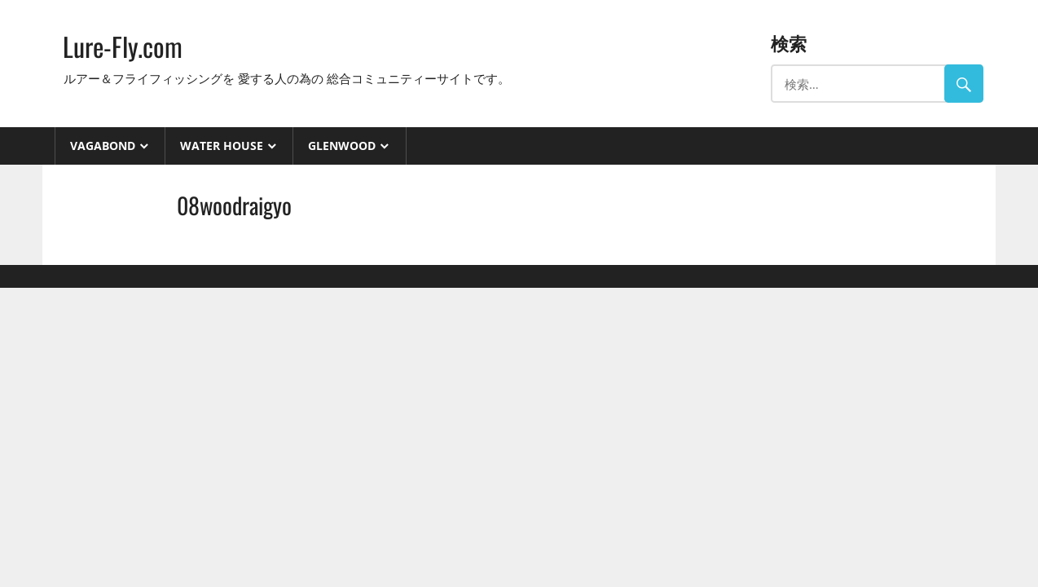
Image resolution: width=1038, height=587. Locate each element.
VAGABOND (102, 145)
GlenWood (342, 145)
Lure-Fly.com (123, 46)
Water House (221, 145)
